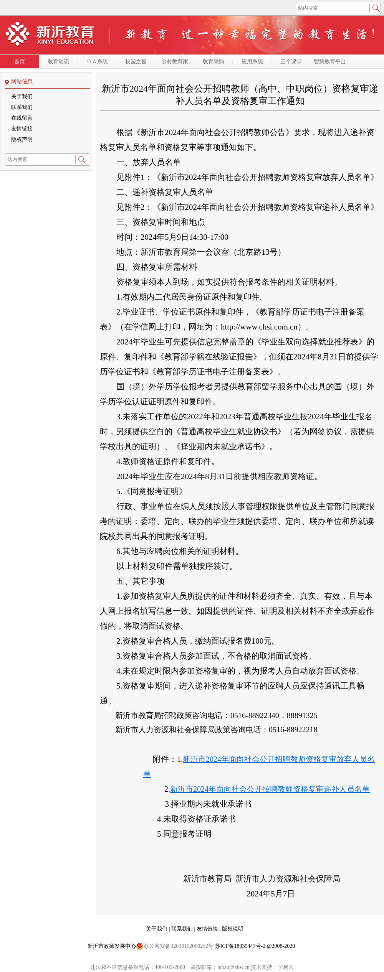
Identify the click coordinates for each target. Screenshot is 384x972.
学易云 (286, 967)
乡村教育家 (174, 61)
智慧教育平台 (330, 61)
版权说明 (232, 929)
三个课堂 (291, 61)
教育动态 (58, 61)
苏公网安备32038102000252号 (175, 946)
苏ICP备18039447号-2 (240, 946)
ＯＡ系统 (97, 61)
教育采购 (213, 61)
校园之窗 (136, 61)
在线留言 (22, 118)
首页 (19, 61)
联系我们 (22, 107)
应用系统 (252, 61)
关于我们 (22, 96)
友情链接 (22, 129)
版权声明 (22, 139)
